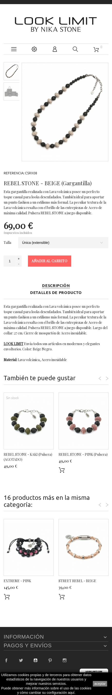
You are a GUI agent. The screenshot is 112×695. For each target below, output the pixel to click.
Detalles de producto (56, 293)
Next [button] (107, 378)
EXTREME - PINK (17, 581)
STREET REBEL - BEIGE (77, 581)
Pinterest (50, 660)
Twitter (21, 660)
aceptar (100, 684)
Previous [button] (99, 378)
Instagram (64, 660)
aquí (71, 693)
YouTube (35, 660)
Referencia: (14, 173)
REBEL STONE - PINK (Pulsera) (83, 454)
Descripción (56, 286)
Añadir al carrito (50, 261)
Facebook (6, 660)
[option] (12, 71)
